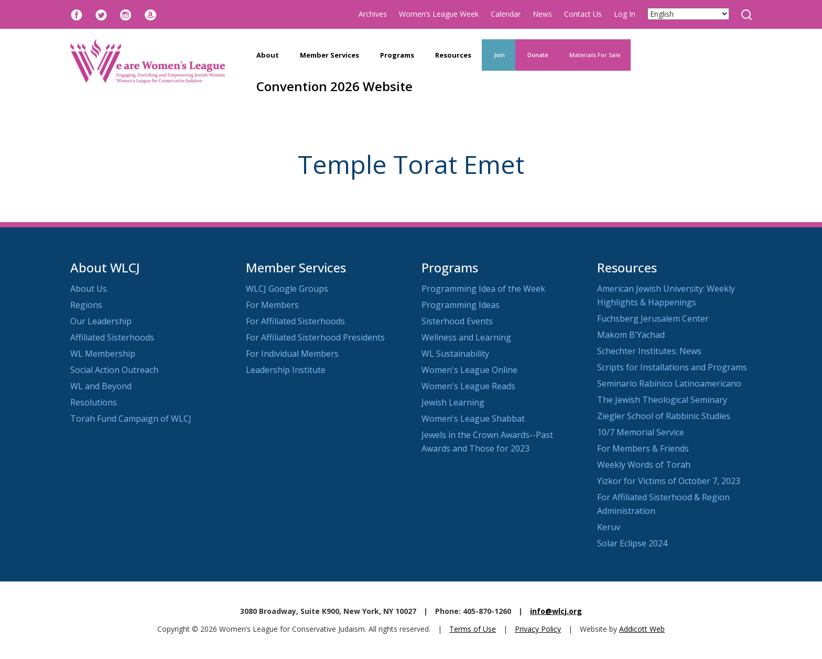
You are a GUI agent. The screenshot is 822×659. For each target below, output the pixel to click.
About (267, 55)
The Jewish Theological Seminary (662, 399)
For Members (272, 305)
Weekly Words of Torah (643, 464)
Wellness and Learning (466, 337)
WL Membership (102, 353)
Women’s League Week (439, 14)
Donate (537, 55)
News (542, 14)
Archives (373, 14)
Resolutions (93, 402)
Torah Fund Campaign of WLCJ (130, 418)
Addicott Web (642, 629)
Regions (86, 305)
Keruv (608, 527)
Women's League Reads (468, 386)
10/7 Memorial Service (640, 432)
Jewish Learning (452, 402)
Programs (397, 55)
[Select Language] (688, 14)
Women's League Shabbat (473, 418)
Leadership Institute (286, 370)
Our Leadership (101, 321)
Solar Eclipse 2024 (632, 543)
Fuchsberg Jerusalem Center (653, 318)
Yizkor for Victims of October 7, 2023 (668, 481)
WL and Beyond (101, 386)
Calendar (506, 14)
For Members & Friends (643, 448)
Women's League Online (469, 370)
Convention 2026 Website (334, 86)
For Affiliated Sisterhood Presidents (315, 337)
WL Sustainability (455, 353)
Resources (453, 55)
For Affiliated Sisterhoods (295, 321)
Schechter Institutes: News (649, 351)
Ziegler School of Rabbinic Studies (663, 416)
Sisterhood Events (457, 321)
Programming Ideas (460, 305)
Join (498, 55)
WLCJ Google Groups (287, 288)
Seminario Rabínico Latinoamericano (669, 383)
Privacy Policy (538, 629)
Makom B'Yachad (631, 335)
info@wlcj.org (556, 611)
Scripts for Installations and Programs (672, 367)
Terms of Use (472, 629)
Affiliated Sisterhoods (112, 337)
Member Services (329, 55)
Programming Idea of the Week (483, 288)
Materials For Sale (594, 55)
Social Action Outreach (114, 370)
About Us (88, 288)
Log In (624, 14)
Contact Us (583, 14)
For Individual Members (292, 353)
